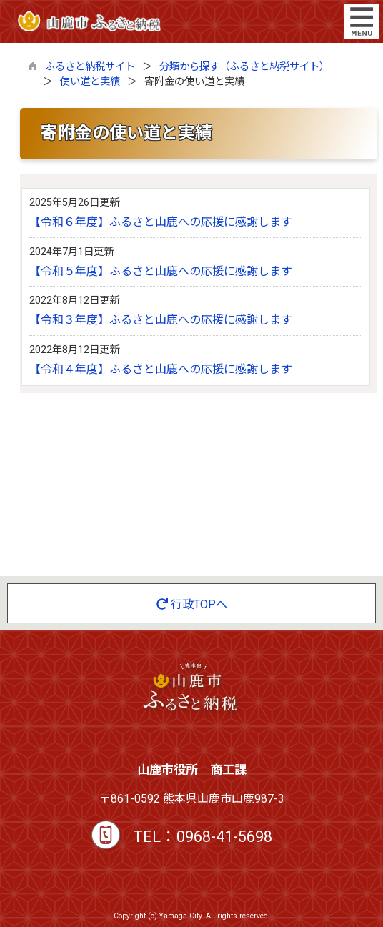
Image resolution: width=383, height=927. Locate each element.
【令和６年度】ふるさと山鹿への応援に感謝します (160, 222)
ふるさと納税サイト (90, 67)
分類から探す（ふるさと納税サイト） (244, 67)
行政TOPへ (191, 604)
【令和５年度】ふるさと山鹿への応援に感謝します (160, 271)
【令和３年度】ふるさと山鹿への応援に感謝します (160, 320)
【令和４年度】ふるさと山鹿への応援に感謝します (160, 369)
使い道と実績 (90, 82)
